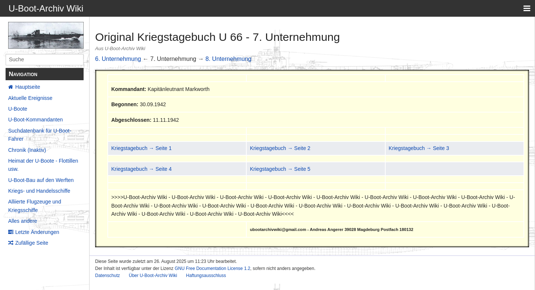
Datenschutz (107, 275)
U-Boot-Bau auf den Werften (41, 180)
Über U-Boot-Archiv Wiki (153, 275)
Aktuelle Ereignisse (30, 98)
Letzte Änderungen (37, 232)
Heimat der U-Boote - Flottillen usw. (43, 165)
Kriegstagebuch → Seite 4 (141, 169)
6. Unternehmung (118, 59)
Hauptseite (27, 87)
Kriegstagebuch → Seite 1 (141, 148)
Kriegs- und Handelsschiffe (39, 191)
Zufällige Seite (31, 243)
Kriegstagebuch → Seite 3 (419, 148)
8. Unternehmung (228, 59)
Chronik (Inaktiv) (27, 150)
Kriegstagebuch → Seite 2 (280, 148)
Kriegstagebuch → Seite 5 (280, 169)
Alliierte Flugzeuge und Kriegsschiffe (34, 206)
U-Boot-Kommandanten (35, 120)
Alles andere (22, 221)
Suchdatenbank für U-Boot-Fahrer (39, 135)
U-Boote (17, 109)
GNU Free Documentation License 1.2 (212, 268)
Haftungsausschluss (206, 275)
